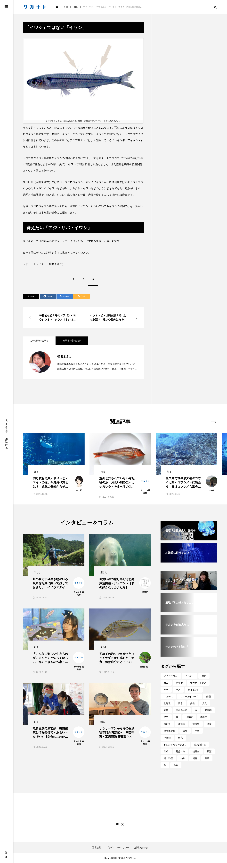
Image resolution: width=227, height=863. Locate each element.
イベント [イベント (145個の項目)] (189, 676)
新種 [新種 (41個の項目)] (166, 710)
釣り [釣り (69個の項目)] (182, 758)
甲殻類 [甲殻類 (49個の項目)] (167, 737)
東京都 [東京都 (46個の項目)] (208, 710)
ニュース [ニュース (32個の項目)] (168, 696)
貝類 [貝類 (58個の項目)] (209, 751)
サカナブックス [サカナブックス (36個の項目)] (198, 682)
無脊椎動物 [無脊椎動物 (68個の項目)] (169, 731)
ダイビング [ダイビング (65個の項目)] (193, 689)
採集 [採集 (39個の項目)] (192, 703)
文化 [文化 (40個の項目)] (204, 703)
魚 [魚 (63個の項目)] (165, 765)
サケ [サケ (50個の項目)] (166, 689)
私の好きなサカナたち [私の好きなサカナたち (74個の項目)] (175, 744)
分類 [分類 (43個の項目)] (208, 696)
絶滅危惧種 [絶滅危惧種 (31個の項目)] (200, 744)
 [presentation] (213, 421)
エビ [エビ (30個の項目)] (204, 676)
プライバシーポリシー (117, 847)
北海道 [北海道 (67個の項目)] (167, 703)
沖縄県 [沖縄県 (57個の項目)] (203, 717)
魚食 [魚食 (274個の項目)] (176, 765)
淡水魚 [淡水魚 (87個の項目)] (181, 724)
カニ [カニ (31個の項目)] (166, 682)
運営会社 (96, 847)
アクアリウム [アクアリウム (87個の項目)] (171, 676)
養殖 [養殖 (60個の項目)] (207, 758)
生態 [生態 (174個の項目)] (197, 731)
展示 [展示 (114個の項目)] (180, 703)
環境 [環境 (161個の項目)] (185, 731)
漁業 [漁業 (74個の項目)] (209, 724)
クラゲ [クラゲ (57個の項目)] (179, 682)
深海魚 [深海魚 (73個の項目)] (196, 724)
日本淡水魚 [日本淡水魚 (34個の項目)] (181, 710)
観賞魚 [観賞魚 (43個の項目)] (196, 751)
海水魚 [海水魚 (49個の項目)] (167, 724)
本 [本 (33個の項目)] (196, 710)
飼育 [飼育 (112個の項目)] (195, 758)
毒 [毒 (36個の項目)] (177, 717)
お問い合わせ (141, 847)
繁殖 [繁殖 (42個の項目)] (166, 751)
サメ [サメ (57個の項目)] (178, 689)
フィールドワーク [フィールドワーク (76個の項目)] (189, 696)
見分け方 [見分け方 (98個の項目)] (180, 751)
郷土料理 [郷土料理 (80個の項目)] (168, 758)
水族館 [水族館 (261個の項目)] (189, 717)
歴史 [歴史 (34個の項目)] (166, 717)
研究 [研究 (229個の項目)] (180, 737)
